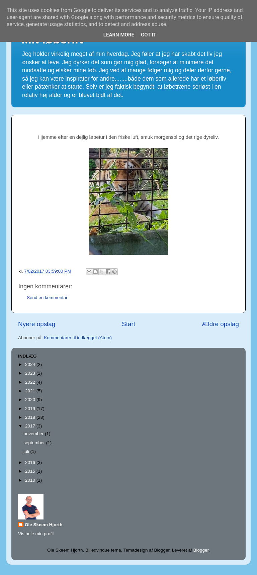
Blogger (200, 550)
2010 (30, 480)
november (34, 433)
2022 (30, 382)
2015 (30, 471)
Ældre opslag (220, 323)
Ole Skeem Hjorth (44, 524)
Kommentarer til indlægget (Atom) (78, 337)
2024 (30, 364)
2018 (30, 417)
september (34, 442)
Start (128, 323)
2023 (30, 373)
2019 (30, 408)
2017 (30, 425)
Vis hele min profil (36, 533)
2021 (30, 390)
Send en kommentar (47, 297)
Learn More (118, 35)
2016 (30, 462)
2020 (30, 399)
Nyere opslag (36, 323)
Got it (148, 35)
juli (26, 451)
